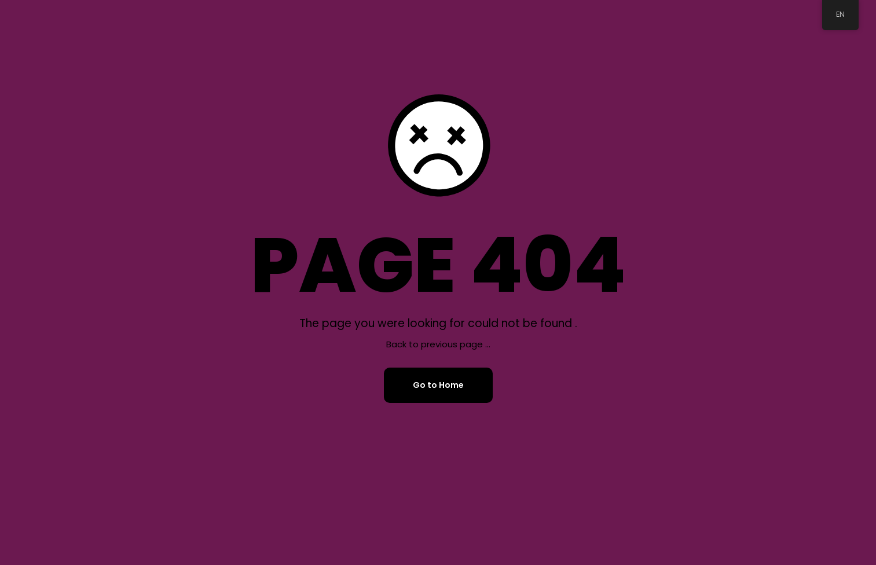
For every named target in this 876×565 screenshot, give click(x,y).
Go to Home (438, 385)
